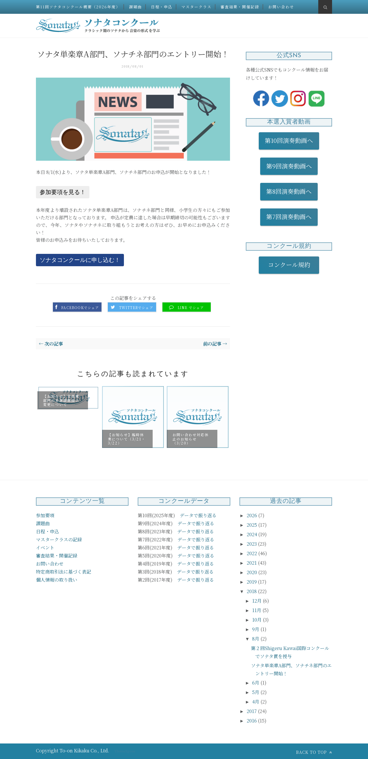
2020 (252, 572)
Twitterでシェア (136, 307)
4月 (256, 701)
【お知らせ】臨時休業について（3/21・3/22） (126, 438)
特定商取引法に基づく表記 (63, 571)
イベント (45, 547)
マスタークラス (196, 6)
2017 (252, 711)
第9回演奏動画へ (289, 166)
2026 (252, 515)
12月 (257, 600)
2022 (252, 553)
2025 (252, 525)
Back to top (314, 752)
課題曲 (135, 6)
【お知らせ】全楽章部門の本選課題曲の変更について (61, 400)
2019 (252, 581)
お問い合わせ (281, 6)
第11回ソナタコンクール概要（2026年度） (78, 6)
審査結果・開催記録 (240, 6)
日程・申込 (161, 6)
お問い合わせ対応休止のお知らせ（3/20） (190, 438)
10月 (257, 619)
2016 (252, 720)
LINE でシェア (191, 307)
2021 (252, 562)
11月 (257, 610)
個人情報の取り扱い (56, 579)
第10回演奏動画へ (289, 140)
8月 (256, 638)
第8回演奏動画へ (289, 191)
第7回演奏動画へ (289, 216)
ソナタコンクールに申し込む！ (80, 260)
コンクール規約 (292, 264)
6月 (256, 682)
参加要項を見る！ (63, 192)
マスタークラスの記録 (59, 539)
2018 (252, 591)
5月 (256, 692)
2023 (252, 543)
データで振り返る (198, 515)
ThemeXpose (124, 751)
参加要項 (45, 515)
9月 (256, 629)
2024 (252, 534)
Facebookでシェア (80, 307)
